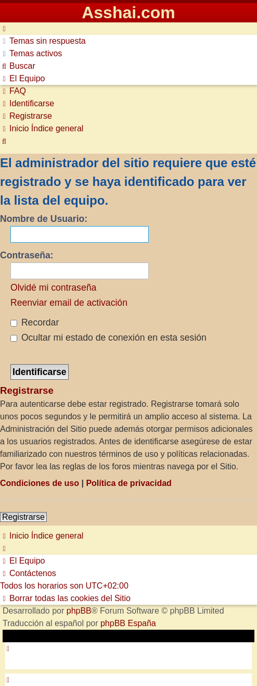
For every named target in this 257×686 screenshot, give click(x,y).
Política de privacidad (129, 483)
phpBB (79, 610)
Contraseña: (27, 255)
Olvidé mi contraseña (53, 287)
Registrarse (23, 517)
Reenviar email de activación (68, 302)
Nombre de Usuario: (43, 219)
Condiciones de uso (39, 483)
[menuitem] (43, 40)
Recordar (34, 322)
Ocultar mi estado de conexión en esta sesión (108, 337)
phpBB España (128, 623)
